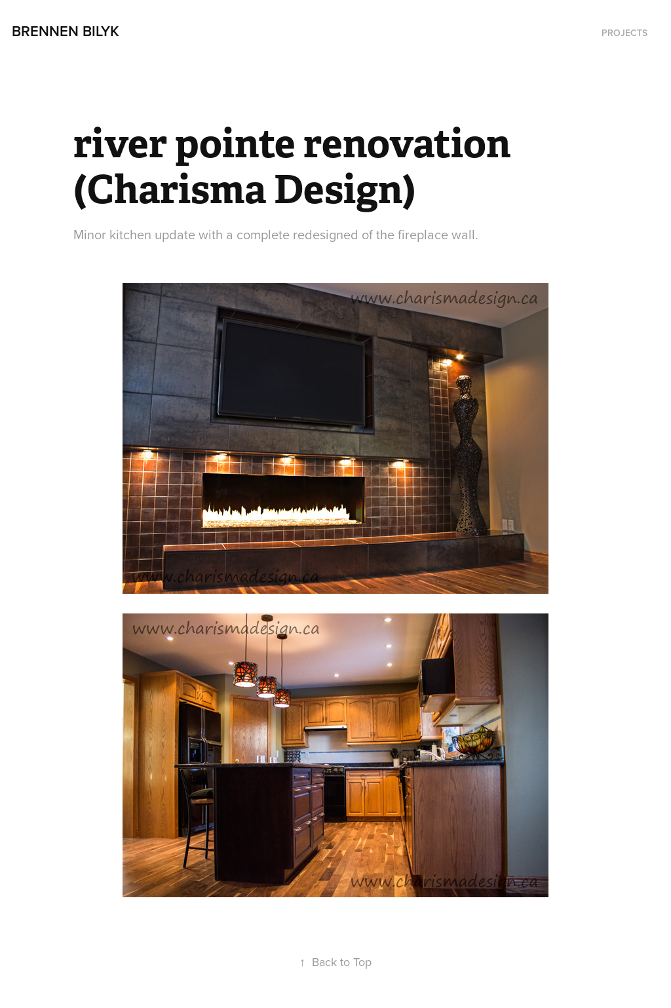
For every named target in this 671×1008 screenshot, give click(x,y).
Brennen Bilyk (65, 30)
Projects (624, 32)
